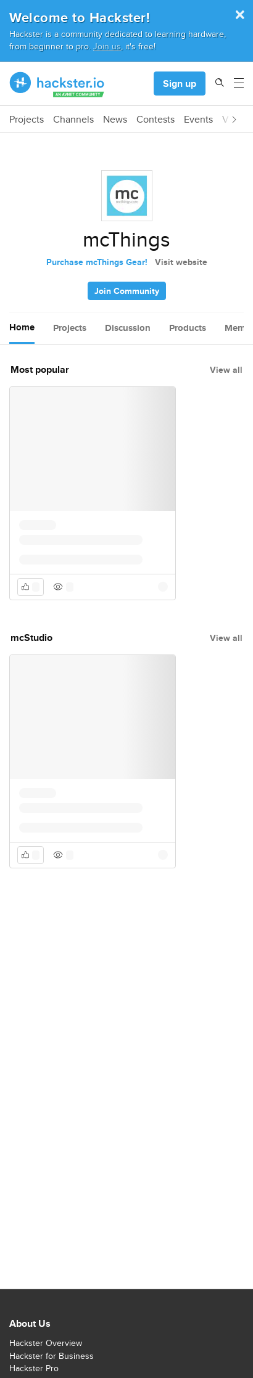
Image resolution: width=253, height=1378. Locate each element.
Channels (73, 119)
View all (226, 369)
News (115, 119)
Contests (155, 119)
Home (22, 327)
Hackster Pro (34, 1368)
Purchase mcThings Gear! (96, 262)
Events (198, 119)
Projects (26, 119)
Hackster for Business (51, 1356)
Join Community (126, 291)
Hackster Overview (45, 1343)
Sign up (179, 83)
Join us (107, 45)
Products (187, 328)
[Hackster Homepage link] (57, 83)
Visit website (181, 262)
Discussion (128, 328)
